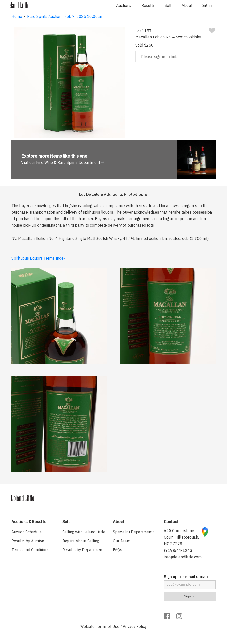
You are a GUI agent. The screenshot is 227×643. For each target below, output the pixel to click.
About (187, 5)
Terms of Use (107, 626)
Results (148, 5)
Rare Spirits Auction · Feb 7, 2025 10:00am (65, 16)
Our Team (121, 540)
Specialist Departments (133, 531)
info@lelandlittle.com (183, 557)
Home (16, 16)
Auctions (123, 5)
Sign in (207, 5)
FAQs (117, 549)
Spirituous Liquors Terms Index (38, 258)
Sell (168, 5)
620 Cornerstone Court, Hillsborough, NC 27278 (181, 537)
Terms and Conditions (30, 549)
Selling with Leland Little (83, 531)
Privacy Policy (135, 626)
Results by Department (83, 549)
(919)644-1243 (178, 550)
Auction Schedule (26, 531)
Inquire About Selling (80, 540)
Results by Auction (27, 540)
